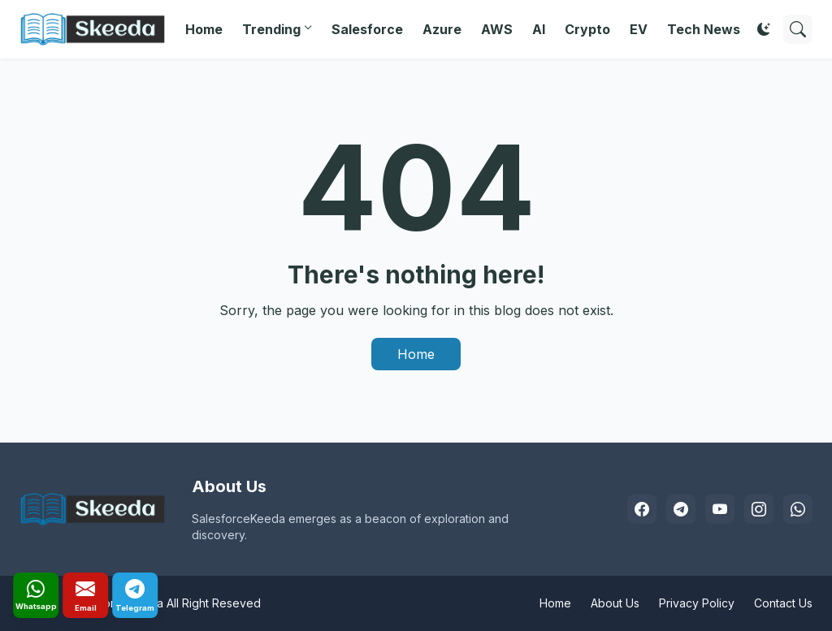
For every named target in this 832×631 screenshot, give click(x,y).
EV (639, 29)
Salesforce (367, 29)
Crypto (587, 29)
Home (204, 29)
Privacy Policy (696, 603)
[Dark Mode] (764, 29)
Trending (271, 29)
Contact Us (783, 603)
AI (538, 29)
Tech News (703, 29)
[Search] (797, 29)
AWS (497, 29)
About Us (615, 603)
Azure (442, 29)
